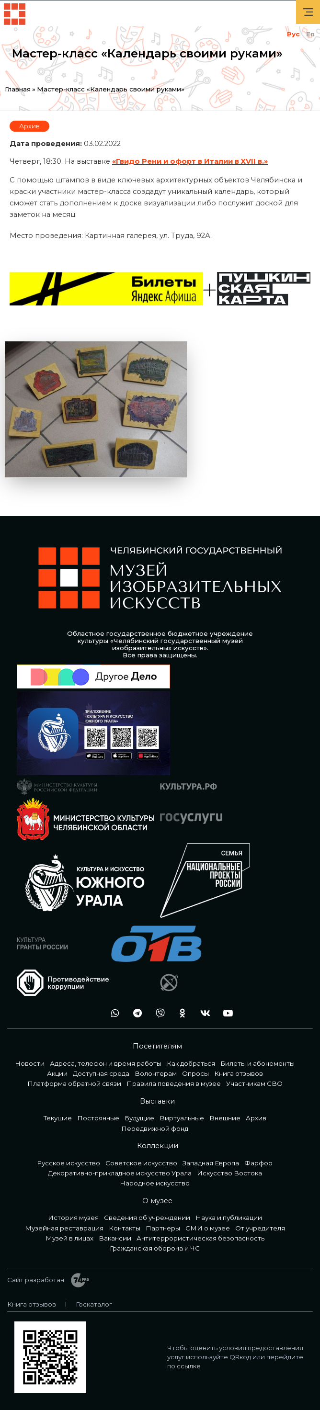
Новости (30, 1063)
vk (202, 1013)
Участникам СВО (254, 1083)
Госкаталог (94, 1304)
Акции (57, 1073)
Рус (293, 34)
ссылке (189, 1366)
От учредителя (260, 1228)
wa (112, 1013)
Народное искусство (155, 1183)
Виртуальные (182, 1118)
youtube (225, 1013)
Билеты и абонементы (257, 1063)
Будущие (139, 1118)
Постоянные (98, 1118)
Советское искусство (141, 1163)
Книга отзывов (238, 1073)
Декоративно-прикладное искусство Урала (120, 1173)
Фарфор (258, 1163)
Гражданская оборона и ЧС (155, 1248)
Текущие (58, 1118)
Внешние (224, 1118)
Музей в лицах (69, 1238)
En (310, 34)
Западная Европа (211, 1163)
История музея (73, 1217)
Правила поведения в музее (173, 1083)
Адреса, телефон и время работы (105, 1063)
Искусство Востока (229, 1173)
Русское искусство (68, 1163)
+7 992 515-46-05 (90, 1013)
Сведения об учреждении (147, 1217)
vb (157, 1013)
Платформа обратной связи (74, 1083)
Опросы (195, 1073)
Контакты (124, 1228)
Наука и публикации (228, 1217)
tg (135, 1013)
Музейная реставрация (64, 1228)
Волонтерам (156, 1073)
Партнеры (163, 1228)
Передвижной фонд (154, 1128)
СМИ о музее (207, 1228)
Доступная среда (101, 1073)
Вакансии (115, 1238)
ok (180, 1013)
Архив (29, 126)
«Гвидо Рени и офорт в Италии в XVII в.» (190, 161)
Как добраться (191, 1063)
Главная (18, 89)
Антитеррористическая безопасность (200, 1238)
